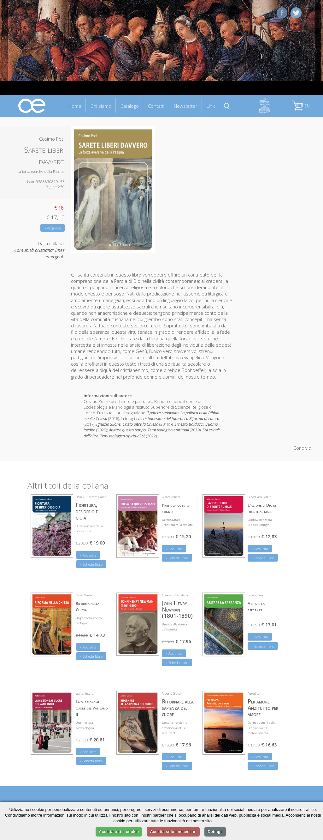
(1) (300, 105)
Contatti (156, 106)
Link (211, 106)
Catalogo (129, 106)
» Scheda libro (91, 564)
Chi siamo (101, 106)
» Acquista (52, 228)
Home (74, 106)
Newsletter (185, 106)
